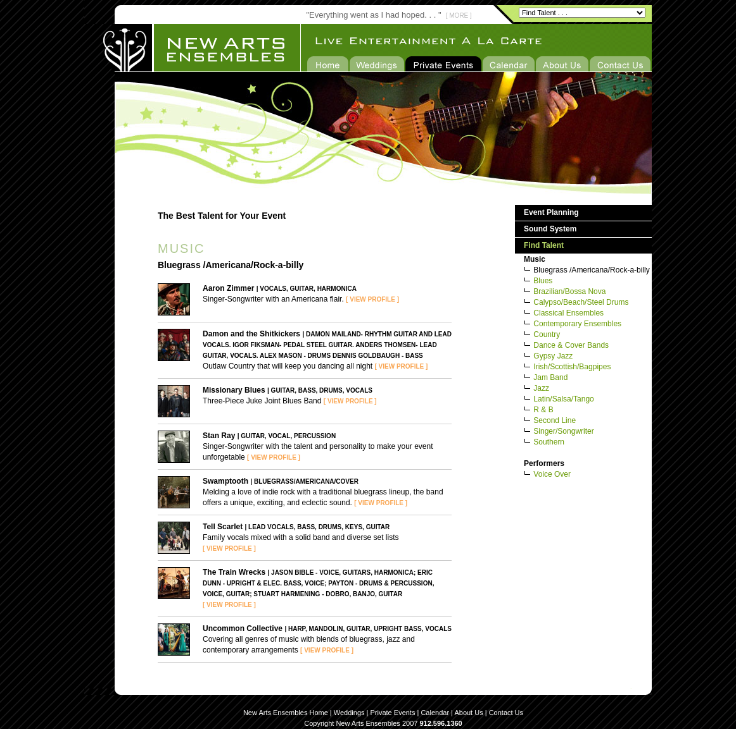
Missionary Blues (234, 390)
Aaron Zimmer (228, 288)
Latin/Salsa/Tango (563, 399)
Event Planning (551, 212)
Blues (542, 280)
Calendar (435, 712)
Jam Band (550, 377)
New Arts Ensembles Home (285, 712)
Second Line (554, 420)
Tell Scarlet (223, 526)
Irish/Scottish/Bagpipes (572, 366)
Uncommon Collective (242, 628)
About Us (468, 712)
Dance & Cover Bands (571, 345)
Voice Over (552, 474)
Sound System (550, 228)
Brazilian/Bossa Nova (569, 291)
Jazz (541, 388)
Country (546, 334)
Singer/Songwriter (563, 431)
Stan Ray (219, 435)
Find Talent (544, 245)
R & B (543, 409)
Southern (548, 442)
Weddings (349, 712)
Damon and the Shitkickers (251, 333)
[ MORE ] (459, 15)
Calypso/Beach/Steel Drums (580, 302)
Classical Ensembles (568, 313)
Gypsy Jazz (553, 356)
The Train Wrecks (234, 572)
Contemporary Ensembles (577, 323)
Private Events (393, 712)
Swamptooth (225, 481)
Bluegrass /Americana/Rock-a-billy (591, 270)
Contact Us (506, 712)
